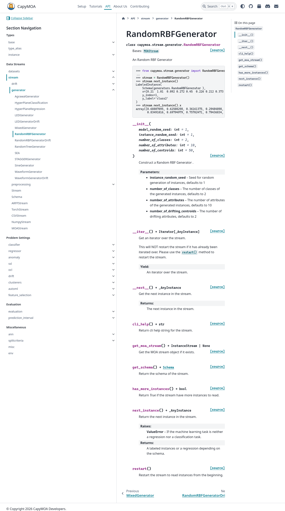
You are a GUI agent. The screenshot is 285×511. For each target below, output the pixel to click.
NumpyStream (21, 222)
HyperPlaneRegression (30, 109)
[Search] (219, 6)
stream (13, 77)
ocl (10, 270)
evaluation (15, 311)
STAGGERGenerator (28, 159)
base (11, 42)
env (10, 353)
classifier (14, 245)
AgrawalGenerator (27, 96)
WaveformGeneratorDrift (31, 178)
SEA (17, 153)
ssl (10, 263)
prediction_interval (20, 318)
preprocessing (20, 184)
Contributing (139, 6)
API (107, 6)
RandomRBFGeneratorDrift (33, 140)
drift (14, 84)
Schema (16, 197)
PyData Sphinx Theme (252, 502)
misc (11, 347)
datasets (14, 71)
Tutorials (95, 6)
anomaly (14, 257)
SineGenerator (24, 165)
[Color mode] (242, 6)
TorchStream (19, 209)
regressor (14, 251)
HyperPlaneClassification (31, 103)
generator (18, 90)
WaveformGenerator (28, 172)
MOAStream (19, 228)
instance (14, 55)
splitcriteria (15, 340)
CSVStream (18, 215)
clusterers (14, 282)
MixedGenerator (25, 128)
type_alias (14, 48)
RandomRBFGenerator (30, 134)
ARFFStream (19, 203)
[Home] (79, 18)
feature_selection (19, 295)
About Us (120, 6)
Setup (82, 6)
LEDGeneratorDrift (27, 121)
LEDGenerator (24, 115)
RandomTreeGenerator (30, 146)
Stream (16, 190)
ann (10, 334)
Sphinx (33, 505)
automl (13, 289)
